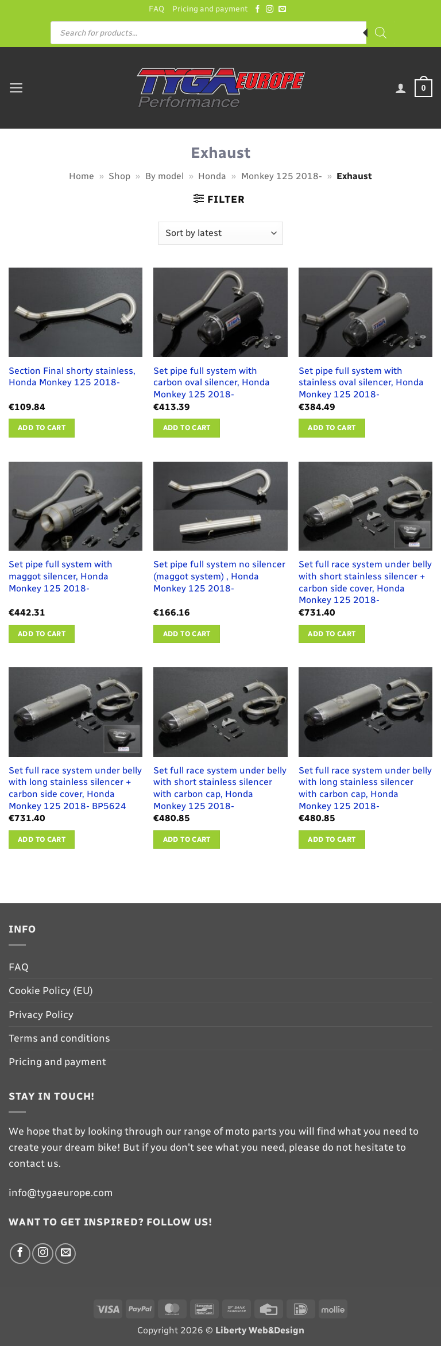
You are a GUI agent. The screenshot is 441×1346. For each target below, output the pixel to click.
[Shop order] (220, 233)
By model (164, 176)
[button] (16, 88)
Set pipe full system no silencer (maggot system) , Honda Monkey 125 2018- (219, 576)
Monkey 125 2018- (281, 176)
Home (81, 176)
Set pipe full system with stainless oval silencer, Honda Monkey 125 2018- (361, 382)
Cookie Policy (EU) (51, 991)
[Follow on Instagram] (271, 9)
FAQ (155, 9)
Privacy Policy (41, 1014)
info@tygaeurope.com (61, 1192)
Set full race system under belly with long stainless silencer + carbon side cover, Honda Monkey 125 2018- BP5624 (75, 788)
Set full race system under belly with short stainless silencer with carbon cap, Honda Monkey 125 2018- (220, 788)
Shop (119, 176)
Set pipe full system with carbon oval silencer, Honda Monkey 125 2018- (211, 382)
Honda (212, 176)
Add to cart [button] (41, 428)
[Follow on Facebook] (259, 9)
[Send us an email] (284, 9)
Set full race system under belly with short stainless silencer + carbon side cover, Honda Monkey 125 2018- (365, 582)
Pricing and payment (210, 9)
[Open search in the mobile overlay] (223, 33)
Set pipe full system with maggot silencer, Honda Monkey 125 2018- (61, 576)
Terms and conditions (59, 1038)
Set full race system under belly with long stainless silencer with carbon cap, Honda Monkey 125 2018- (365, 788)
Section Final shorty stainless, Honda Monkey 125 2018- (72, 376)
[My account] (401, 88)
